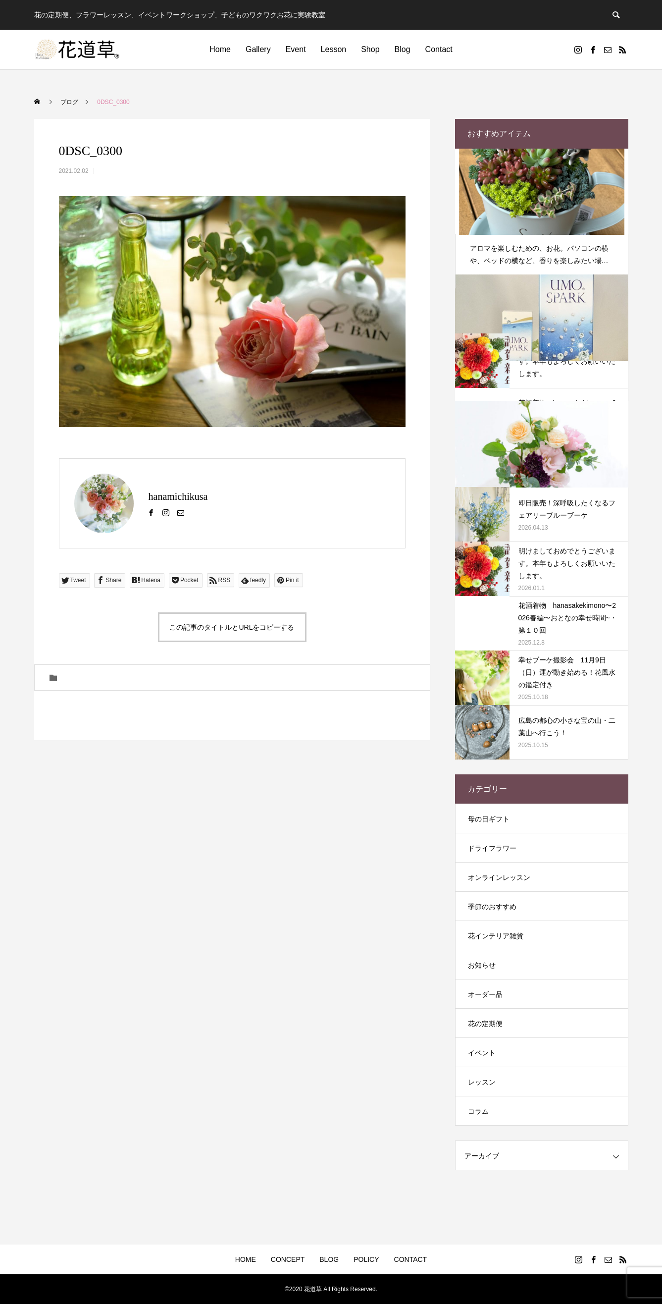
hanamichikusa (178, 496)
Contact (439, 49)
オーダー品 (485, 994)
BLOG (329, 1259)
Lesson (334, 49)
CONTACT (410, 1259)
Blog (402, 49)
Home (220, 49)
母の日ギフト (488, 819)
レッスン (482, 1082)
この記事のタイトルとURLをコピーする (231, 627)
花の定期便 (485, 1024)
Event (296, 49)
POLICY (366, 1259)
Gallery (258, 49)
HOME (245, 1259)
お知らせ (482, 965)
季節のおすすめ (492, 907)
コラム (478, 1111)
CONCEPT (288, 1259)
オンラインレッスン (499, 877)
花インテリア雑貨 (495, 936)
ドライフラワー (492, 848)
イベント (482, 1053)
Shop (370, 49)
